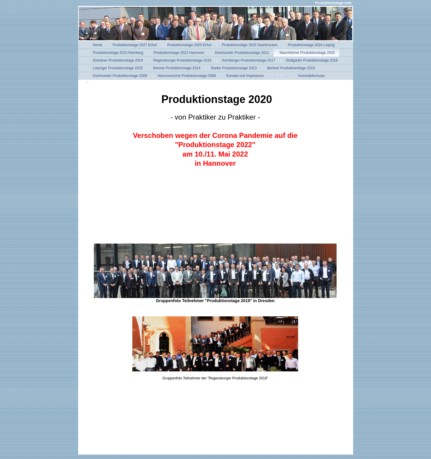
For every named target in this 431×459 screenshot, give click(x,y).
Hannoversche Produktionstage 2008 (186, 76)
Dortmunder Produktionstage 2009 (120, 76)
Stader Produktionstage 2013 (234, 68)
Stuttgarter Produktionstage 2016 (312, 60)
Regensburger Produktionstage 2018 (182, 60)
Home (97, 45)
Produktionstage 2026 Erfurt (189, 45)
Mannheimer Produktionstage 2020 (307, 53)
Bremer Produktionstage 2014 (176, 68)
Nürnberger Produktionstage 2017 (248, 60)
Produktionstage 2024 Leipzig (311, 45)
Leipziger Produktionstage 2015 (118, 68)
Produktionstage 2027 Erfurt (135, 45)
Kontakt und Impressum (245, 76)
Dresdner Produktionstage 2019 (118, 60)
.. (287, 76)
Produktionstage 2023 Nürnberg (118, 53)
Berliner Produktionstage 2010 (291, 68)
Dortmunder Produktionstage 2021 (242, 53)
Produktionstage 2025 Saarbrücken (249, 45)
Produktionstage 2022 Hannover (179, 53)
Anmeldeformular (311, 76)
